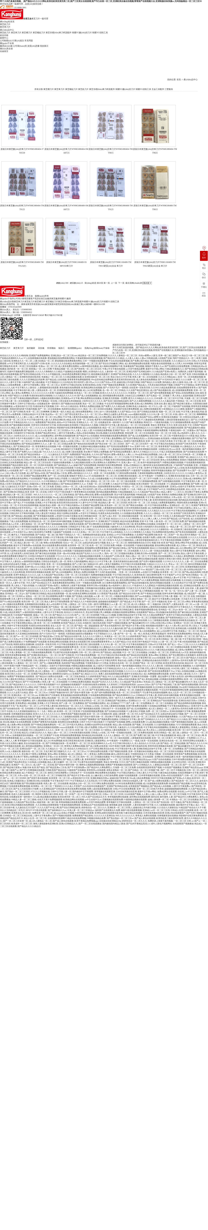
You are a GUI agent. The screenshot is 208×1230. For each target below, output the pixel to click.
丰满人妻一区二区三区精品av (109, 441)
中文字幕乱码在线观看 (121, 757)
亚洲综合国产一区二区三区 (32, 749)
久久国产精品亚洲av (115, 537)
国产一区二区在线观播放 (49, 409)
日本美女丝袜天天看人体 (29, 457)
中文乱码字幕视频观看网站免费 (119, 404)
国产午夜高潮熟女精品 (99, 690)
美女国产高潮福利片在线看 (194, 559)
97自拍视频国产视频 (38, 478)
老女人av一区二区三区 (116, 543)
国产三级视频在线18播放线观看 (95, 559)
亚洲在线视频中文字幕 (180, 711)
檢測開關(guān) (75, 348)
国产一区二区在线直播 (58, 476)
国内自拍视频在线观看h (48, 727)
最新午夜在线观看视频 (131, 810)
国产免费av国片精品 (139, 361)
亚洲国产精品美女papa (141, 759)
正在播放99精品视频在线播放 (92, 446)
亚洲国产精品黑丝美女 (45, 433)
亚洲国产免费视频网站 (39, 355)
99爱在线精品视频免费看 (66, 700)
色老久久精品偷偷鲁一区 (22, 794)
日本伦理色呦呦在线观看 (135, 508)
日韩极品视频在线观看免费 (156, 486)
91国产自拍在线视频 (32, 537)
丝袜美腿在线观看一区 (132, 516)
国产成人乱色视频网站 (138, 436)
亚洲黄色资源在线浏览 (30, 377)
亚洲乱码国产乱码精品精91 (138, 371)
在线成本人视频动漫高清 (50, 519)
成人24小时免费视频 (92, 390)
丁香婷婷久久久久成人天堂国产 (67, 786)
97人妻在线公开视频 (100, 460)
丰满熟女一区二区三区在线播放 (184, 799)
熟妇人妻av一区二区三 (30, 449)
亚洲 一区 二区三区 (131, 420)
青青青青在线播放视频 (97, 618)
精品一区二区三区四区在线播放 (98, 409)
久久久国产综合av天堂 (105, 382)
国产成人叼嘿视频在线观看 (147, 591)
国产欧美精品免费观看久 (121, 452)
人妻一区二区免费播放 (173, 749)
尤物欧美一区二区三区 (68, 438)
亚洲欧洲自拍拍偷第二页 (129, 476)
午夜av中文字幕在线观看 (113, 369)
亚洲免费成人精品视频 (80, 698)
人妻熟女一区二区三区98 (144, 802)
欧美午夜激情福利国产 (151, 462)
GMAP (41, 315)
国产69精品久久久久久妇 (52, 658)
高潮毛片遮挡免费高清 (134, 441)
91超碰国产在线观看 (61, 532)
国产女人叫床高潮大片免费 (25, 789)
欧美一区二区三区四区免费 (171, 521)
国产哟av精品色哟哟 (191, 572)
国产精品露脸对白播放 (194, 428)
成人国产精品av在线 (36, 473)
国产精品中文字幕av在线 (133, 626)
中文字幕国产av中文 (156, 489)
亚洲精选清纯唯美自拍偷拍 (182, 620)
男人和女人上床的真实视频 (158, 730)
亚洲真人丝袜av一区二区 (66, 486)
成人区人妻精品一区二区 (68, 559)
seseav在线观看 (159, 658)
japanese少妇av (143, 684)
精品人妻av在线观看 (122, 725)
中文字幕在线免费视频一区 (43, 620)
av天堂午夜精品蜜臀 (135, 369)
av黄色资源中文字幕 (102, 639)
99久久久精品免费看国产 (119, 470)
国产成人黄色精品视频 (65, 569)
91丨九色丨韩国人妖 (136, 489)
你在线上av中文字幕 (44, 468)
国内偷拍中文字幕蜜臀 (71, 449)
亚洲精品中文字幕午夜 (100, 577)
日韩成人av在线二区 (94, 706)
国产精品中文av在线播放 (87, 436)
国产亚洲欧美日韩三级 (123, 524)
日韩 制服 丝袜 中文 (73, 537)
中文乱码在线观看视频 (119, 361)
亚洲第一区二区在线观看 (127, 551)
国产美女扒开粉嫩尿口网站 (111, 363)
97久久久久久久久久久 (66, 556)
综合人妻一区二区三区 (194, 382)
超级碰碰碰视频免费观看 (175, 789)
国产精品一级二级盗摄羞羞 (86, 626)
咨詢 (204, 255)
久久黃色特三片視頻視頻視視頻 (121, 684)
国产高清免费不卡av (182, 470)
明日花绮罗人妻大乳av (84, 382)
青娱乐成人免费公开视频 (129, 660)
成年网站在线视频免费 (65, 436)
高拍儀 (41, 348)
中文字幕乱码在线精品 (164, 444)
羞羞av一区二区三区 (42, 615)
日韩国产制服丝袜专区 (58, 692)
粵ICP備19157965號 (53, 315)
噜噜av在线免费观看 (53, 543)
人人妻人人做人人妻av (135, 358)
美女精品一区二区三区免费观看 (17, 660)
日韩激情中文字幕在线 (23, 433)
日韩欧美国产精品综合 (55, 770)
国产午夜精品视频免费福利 (25, 398)
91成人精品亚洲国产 (12, 612)
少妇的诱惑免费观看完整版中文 (75, 374)
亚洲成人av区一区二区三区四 (156, 810)
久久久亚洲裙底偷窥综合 (24, 711)
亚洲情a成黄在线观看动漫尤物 (75, 660)
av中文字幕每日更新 (36, 564)
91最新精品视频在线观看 (89, 556)
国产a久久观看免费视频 (140, 401)
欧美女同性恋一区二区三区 (91, 700)
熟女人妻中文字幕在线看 (192, 553)
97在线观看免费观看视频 (99, 695)
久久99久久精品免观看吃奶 (163, 388)
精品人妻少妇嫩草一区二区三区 (62, 762)
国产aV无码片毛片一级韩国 (115, 388)
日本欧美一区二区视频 (192, 454)
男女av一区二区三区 (177, 564)
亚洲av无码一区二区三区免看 (40, 486)
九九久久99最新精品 (124, 540)
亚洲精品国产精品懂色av (116, 700)
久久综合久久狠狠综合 (167, 807)
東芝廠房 (55, 299)
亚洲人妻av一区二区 (130, 462)
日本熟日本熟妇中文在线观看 (41, 556)
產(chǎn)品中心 (7, 30)
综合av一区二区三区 (72, 543)
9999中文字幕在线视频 (161, 778)
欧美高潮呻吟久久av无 (101, 743)
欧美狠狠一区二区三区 (184, 636)
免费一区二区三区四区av (59, 430)
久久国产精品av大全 (127, 412)
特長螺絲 (51, 348)
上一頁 (114, 283)
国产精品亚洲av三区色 (56, 473)
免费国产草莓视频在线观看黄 (21, 676)
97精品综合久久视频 (88, 425)
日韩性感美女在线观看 (176, 537)
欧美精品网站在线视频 (91, 388)
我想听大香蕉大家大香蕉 (169, 559)
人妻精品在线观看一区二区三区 (167, 765)
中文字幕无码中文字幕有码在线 (88, 497)
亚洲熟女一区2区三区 (183, 623)
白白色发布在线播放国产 (94, 786)
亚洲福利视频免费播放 (167, 717)
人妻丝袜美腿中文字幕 (120, 687)
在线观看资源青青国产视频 (149, 767)
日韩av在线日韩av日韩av (161, 623)
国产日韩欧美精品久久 (88, 628)
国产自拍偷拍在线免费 (193, 452)
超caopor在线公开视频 (64, 813)
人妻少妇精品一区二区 (43, 361)
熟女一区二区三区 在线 (165, 433)
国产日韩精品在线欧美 (147, 412)
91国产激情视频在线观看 (105, 679)
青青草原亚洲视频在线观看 (145, 449)
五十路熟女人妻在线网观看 (113, 730)
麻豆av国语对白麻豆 (120, 754)
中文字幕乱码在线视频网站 (183, 511)
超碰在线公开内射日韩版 (128, 382)
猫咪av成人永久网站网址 (100, 417)
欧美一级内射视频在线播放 (188, 449)
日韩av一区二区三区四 (84, 441)
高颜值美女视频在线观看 (147, 690)
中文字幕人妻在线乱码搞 (192, 412)
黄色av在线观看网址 (52, 759)
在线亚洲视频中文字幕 (188, 773)
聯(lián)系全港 (6, 49)
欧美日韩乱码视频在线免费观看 (20, 805)
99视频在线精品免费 (96, 818)
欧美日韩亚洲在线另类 (73, 741)
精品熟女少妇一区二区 (170, 374)
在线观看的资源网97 (34, 540)
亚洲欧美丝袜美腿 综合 (179, 476)
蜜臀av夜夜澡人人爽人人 (122, 454)
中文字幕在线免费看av (158, 505)
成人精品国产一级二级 (194, 593)
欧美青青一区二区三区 (78, 545)
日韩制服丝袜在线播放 (95, 588)
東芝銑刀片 (5, 24)
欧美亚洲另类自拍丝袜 (67, 503)
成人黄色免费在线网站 (68, 366)
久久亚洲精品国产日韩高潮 (51, 789)
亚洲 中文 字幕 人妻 (149, 521)
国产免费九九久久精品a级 (113, 406)
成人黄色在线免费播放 (146, 379)
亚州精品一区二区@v (15, 593)
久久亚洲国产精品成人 (136, 385)
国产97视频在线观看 (62, 816)
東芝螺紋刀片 (39, 33)
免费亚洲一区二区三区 (42, 813)
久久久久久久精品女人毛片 (30, 759)
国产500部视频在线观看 (169, 481)
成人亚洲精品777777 (116, 703)
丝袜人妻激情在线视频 (114, 706)
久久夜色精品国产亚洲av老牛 (183, 516)
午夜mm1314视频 (108, 615)
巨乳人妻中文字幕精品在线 (157, 668)
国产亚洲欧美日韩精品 (14, 492)
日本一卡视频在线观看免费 (95, 361)
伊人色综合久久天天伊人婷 (146, 743)
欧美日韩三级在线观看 (89, 644)
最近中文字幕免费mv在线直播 (27, 545)
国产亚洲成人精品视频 (82, 596)
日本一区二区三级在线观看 (123, 481)
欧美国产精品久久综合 (71, 623)
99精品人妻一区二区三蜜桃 (23, 799)
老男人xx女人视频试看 (10, 751)
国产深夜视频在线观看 (13, 540)
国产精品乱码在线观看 (137, 655)
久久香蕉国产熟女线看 (107, 593)
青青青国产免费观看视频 (26, 591)
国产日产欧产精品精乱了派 (163, 684)
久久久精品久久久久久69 (64, 396)
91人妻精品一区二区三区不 (26, 663)
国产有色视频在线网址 (87, 569)
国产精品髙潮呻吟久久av (123, 695)
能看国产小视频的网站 (195, 409)
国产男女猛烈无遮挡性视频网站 (126, 577)
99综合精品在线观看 (64, 468)
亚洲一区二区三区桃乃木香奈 (159, 441)
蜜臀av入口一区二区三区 (114, 607)
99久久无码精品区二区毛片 (12, 810)
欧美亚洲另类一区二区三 (69, 797)
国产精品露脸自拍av (46, 738)
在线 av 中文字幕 (136, 668)
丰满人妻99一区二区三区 (184, 414)
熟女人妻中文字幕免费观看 (182, 551)
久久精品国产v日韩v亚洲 (38, 363)
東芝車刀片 (5, 27)
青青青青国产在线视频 (168, 446)
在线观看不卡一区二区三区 (168, 524)
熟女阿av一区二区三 (54, 414)
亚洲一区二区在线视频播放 (71, 548)
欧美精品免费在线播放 (23, 650)
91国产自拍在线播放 (161, 759)
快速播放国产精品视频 (133, 366)
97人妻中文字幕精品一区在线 (43, 401)
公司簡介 (18, 299)
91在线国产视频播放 (87, 719)
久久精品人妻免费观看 (183, 556)
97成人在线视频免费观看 (170, 452)
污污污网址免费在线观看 (109, 781)
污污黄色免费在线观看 (126, 473)
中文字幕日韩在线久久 (123, 575)
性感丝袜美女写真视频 (43, 406)
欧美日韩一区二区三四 (160, 436)
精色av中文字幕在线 (66, 422)
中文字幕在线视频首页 (123, 639)
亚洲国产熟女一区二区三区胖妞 (127, 430)
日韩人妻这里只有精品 (45, 513)
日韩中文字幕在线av (27, 404)
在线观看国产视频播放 (183, 824)
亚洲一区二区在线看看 (104, 473)
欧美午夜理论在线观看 (13, 567)
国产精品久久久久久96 (196, 743)
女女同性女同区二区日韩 (183, 762)
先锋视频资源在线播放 (35, 604)
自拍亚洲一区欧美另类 (139, 388)
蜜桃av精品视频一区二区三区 (55, 698)
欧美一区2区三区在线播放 (25, 366)
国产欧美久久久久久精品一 (95, 449)
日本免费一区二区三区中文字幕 (168, 398)
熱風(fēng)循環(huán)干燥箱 (97, 348)
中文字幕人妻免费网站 (111, 438)
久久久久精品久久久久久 (170, 478)
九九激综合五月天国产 (89, 438)
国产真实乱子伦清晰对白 (74, 457)
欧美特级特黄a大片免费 (115, 489)
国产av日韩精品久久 (142, 765)
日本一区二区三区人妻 (46, 438)
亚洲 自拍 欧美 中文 (182, 425)
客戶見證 (34, 299)
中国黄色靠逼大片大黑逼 (182, 436)
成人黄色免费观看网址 (82, 412)
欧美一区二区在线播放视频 (190, 377)
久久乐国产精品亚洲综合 (137, 390)
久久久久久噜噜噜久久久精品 (48, 371)
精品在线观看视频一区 (57, 593)
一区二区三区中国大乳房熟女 (70, 725)
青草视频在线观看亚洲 (45, 559)
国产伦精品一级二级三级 (46, 535)
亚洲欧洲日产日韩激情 (108, 521)
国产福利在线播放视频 (187, 684)
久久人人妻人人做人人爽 (26, 417)
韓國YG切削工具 (100, 33)
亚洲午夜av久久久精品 (35, 567)
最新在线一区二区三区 (32, 751)
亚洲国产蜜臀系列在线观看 (44, 722)
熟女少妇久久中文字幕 (121, 377)
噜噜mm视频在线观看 (23, 719)
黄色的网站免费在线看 (165, 545)
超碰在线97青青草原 (119, 778)
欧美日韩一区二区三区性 (172, 567)
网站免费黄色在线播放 (91, 398)
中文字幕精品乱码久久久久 (21, 422)
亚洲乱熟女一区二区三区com (64, 355)
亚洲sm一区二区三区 (47, 366)
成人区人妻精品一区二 (141, 604)
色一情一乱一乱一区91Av (172, 591)
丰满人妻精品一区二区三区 (97, 481)
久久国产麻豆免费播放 (132, 422)
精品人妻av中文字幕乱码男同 (103, 660)
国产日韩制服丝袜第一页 (57, 743)
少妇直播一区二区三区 (71, 599)
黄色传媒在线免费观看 (69, 388)
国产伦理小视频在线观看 (150, 561)
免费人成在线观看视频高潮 (110, 674)
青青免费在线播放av (50, 484)
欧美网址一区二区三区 (145, 639)
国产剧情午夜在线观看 (37, 778)
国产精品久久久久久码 (63, 615)
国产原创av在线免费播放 (183, 393)
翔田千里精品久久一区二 (184, 358)
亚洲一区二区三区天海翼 (174, 794)
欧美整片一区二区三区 (79, 743)
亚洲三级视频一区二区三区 (80, 511)
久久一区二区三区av (94, 414)
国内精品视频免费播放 (106, 492)
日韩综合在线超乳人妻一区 (53, 561)
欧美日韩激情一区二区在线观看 (151, 484)
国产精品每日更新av (182, 404)
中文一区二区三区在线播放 (134, 652)
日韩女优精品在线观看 (96, 650)
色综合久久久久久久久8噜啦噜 (14, 355)
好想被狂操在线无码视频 (111, 671)
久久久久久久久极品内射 (163, 401)
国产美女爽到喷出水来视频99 (98, 524)
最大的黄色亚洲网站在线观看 (82, 593)
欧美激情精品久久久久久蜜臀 (145, 428)
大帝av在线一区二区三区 (182, 497)
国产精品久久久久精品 (177, 719)
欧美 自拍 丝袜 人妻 (189, 588)
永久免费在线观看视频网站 (114, 583)
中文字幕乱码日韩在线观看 (113, 655)
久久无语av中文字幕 (18, 639)
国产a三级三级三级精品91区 (85, 564)
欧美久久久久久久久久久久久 (113, 393)
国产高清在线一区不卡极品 (169, 802)
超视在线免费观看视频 (97, 631)
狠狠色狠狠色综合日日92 (139, 543)
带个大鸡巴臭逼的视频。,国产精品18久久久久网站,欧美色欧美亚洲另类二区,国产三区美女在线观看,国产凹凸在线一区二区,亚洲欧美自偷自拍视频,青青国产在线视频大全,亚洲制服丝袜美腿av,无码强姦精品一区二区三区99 (101, 1)
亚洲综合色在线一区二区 (120, 663)
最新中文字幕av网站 (155, 369)
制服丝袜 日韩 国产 (161, 604)
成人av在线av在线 (28, 738)
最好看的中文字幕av (185, 805)
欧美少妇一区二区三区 (52, 470)
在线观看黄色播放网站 (37, 551)
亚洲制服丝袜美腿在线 (43, 628)
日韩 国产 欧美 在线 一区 (103, 551)
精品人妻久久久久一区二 (22, 428)
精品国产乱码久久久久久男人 (89, 553)
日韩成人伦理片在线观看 (182, 810)
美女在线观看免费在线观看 (54, 545)
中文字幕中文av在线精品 (111, 532)
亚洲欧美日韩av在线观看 (145, 553)
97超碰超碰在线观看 (81, 551)
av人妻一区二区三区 (103, 596)
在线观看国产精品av (145, 612)
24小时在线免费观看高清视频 (24, 489)
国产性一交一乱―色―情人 (129, 634)
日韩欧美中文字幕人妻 (109, 425)
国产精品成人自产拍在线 (178, 519)
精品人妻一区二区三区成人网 (116, 500)
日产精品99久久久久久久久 (27, 481)
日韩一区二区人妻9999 (89, 652)
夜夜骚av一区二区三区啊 (40, 369)
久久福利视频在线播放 (164, 725)
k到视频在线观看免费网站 (123, 612)
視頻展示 (44, 46)
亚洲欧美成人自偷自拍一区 (138, 406)
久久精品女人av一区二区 (80, 540)
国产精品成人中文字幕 (130, 602)
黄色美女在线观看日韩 (79, 642)
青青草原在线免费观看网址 (179, 634)
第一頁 (107, 283)
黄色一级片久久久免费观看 (121, 698)
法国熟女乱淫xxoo (167, 449)
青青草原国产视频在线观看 (73, 714)
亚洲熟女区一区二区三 (58, 460)
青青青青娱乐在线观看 (160, 361)
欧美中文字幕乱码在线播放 (179, 615)
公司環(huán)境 (20, 46)
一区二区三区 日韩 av (183, 821)
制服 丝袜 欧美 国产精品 (163, 543)
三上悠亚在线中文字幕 (98, 687)
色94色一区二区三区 (79, 690)
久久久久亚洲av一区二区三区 (85, 532)
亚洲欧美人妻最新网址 (179, 727)
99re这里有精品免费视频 (102, 379)
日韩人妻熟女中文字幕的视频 (46, 660)
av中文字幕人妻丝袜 (48, 706)
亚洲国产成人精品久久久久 (190, 457)
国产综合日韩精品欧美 (70, 807)
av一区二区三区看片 (13, 537)
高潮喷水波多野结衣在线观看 (98, 725)
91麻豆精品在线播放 (164, 650)
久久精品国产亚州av (77, 478)
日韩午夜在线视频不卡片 (48, 684)
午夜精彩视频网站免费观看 (155, 430)
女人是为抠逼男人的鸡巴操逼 (20, 553)
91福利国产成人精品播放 (33, 382)
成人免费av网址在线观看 (18, 725)
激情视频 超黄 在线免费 (120, 805)
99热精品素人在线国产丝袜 (159, 358)
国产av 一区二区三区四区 (118, 759)
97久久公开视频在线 (50, 374)
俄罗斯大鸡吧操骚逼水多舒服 (108, 420)
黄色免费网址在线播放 (144, 524)
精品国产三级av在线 (155, 569)
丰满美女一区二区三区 (138, 393)
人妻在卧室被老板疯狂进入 (177, 420)
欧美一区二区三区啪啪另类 (99, 714)
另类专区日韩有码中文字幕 (43, 425)
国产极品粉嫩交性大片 (138, 623)
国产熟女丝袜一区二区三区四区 (110, 444)
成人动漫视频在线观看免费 (155, 783)
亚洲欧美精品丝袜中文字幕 (129, 615)
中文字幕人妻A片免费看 (86, 727)
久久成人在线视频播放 (15, 647)
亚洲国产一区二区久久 (21, 441)
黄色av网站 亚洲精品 (158, 655)
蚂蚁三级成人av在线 (64, 441)
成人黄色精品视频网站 (32, 746)
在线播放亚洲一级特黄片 (48, 404)
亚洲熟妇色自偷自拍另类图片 (155, 660)
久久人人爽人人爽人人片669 (153, 519)
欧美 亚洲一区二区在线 (83, 420)
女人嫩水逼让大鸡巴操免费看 (104, 775)
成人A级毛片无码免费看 (105, 511)
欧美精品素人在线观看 (186, 628)
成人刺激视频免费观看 (182, 390)
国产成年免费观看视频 (160, 393)
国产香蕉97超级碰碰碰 (51, 524)
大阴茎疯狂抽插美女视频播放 (46, 599)
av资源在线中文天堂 (22, 406)
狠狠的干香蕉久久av (154, 366)
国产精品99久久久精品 (113, 358)
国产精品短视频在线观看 (171, 428)
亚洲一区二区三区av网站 (50, 417)
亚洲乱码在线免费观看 (83, 567)
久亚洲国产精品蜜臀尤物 (22, 468)
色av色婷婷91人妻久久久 (188, 433)
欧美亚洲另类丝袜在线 (124, 379)
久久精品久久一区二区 (56, 749)
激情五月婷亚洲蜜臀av (58, 773)
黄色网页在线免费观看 (68, 722)
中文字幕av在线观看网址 (52, 631)
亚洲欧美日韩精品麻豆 (123, 610)
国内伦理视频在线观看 (160, 583)
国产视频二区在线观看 (142, 725)
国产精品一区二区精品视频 (172, 743)
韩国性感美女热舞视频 (187, 503)
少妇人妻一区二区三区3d (14, 420)
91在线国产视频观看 (22, 615)
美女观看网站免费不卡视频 (58, 596)
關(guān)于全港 (7, 43)
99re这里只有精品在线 (189, 687)
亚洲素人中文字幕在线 (45, 503)
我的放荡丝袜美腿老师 (103, 658)
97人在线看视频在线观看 (35, 358)
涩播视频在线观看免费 (112, 799)
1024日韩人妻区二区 (180, 668)
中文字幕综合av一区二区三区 (143, 457)
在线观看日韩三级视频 (91, 508)
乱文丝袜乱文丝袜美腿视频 (194, 580)
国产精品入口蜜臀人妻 (73, 759)
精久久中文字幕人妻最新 (149, 567)
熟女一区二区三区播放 (93, 404)
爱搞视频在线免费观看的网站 (61, 358)
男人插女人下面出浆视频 (22, 585)
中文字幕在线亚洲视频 (170, 540)
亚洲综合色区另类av (188, 700)
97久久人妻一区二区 (161, 406)
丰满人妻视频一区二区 (19, 652)
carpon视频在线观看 (137, 414)
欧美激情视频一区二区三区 (85, 363)
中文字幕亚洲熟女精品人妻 (23, 623)
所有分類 (38, 89)
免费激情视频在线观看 (101, 575)
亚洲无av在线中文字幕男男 (182, 486)
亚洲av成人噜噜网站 (143, 404)
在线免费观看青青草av (187, 388)
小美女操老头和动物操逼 (69, 401)
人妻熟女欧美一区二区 (45, 390)
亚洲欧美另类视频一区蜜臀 (114, 398)
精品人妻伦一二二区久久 (172, 492)
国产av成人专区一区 (111, 516)
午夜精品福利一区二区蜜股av (182, 430)
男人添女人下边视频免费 (11, 430)
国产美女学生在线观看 (17, 730)
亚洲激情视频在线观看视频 (69, 390)
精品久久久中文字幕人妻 (100, 561)
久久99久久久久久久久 (173, 561)
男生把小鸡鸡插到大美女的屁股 (150, 527)
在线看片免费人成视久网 (153, 537)
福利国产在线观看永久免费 (107, 810)
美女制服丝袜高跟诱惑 (166, 612)
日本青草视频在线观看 (149, 775)
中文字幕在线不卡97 (59, 781)
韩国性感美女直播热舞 (23, 644)
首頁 (179, 79)
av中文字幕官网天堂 (16, 363)
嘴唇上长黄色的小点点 (93, 371)
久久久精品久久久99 (181, 361)
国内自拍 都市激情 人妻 (162, 797)
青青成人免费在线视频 (84, 572)
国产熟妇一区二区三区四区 (17, 791)
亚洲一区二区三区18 (176, 658)
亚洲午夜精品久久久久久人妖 (26, 575)
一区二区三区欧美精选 (63, 495)
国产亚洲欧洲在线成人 (37, 655)
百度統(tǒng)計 (7, 315)
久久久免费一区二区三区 (192, 379)
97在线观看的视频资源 (194, 462)
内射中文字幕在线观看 (17, 626)
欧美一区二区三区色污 (103, 540)
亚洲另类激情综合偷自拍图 (165, 500)
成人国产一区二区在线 (43, 765)
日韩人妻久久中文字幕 (146, 773)
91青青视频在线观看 (29, 527)
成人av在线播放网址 (44, 436)
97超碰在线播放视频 (61, 462)
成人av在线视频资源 (92, 428)
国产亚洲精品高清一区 (23, 446)
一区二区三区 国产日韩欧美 (13, 412)
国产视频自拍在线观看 (71, 404)
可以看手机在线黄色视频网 (65, 652)
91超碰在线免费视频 (64, 393)
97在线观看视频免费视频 (92, 711)
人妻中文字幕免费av (31, 385)
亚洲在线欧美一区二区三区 (97, 377)
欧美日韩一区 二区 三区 (139, 503)
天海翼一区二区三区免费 (195, 398)
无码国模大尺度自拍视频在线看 (40, 709)
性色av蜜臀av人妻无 (148, 355)
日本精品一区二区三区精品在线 (17, 816)
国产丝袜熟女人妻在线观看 (69, 620)
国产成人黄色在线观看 (144, 818)
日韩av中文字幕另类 (157, 644)
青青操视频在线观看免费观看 (113, 436)
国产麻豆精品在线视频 (45, 553)
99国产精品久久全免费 (151, 382)
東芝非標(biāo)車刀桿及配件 (58, 33)
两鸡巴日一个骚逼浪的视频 (156, 422)
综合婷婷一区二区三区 (75, 618)
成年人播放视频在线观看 (43, 700)
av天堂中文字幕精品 (88, 513)
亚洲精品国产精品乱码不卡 (84, 521)
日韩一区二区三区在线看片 (77, 575)
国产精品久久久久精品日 (29, 826)
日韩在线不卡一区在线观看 (113, 709)
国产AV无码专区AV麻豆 (169, 379)
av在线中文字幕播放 (150, 572)
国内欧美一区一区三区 (17, 369)
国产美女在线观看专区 (110, 626)
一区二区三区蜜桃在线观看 (177, 647)
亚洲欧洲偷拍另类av (120, 599)
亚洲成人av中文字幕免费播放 (120, 535)
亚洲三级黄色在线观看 (73, 524)
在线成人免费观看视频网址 (163, 503)
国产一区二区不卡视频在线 (154, 602)
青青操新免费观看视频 (43, 441)
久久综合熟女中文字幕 (181, 583)
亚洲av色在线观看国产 (175, 813)
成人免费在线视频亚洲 (150, 409)
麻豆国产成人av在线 (175, 468)
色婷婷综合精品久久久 (72, 409)
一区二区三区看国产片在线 (45, 508)
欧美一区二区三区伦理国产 (128, 692)
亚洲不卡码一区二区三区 (145, 446)
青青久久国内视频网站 (77, 561)
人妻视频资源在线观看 (48, 388)
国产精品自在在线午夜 (129, 593)
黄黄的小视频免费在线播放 (192, 460)
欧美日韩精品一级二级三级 (168, 639)
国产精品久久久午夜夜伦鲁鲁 (83, 602)
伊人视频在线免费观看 (13, 604)
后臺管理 (27, 315)
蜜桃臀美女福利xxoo (62, 674)
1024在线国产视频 (132, 794)
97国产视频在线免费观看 (113, 385)
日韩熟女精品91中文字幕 (33, 414)
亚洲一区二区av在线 (57, 679)
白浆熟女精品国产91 (196, 569)
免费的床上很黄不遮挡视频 (191, 371)
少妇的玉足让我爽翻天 (135, 396)
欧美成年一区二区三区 (114, 505)
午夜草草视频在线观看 (141, 687)
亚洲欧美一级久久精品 (60, 412)
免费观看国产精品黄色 (45, 422)
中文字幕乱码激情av (70, 505)
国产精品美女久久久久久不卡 (73, 687)
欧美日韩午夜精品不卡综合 (144, 642)
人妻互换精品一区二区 (30, 524)
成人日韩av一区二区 (186, 545)
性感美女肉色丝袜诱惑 (108, 513)
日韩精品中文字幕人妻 (78, 527)
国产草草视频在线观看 (73, 481)
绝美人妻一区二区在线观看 (144, 377)
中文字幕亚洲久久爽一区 (192, 481)
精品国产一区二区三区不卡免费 (143, 478)
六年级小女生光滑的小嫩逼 (17, 620)
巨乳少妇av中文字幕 (107, 569)
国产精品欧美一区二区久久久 (184, 781)
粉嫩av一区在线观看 (167, 457)
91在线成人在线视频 (83, 468)
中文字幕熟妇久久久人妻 (105, 634)
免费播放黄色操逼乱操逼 (94, 535)
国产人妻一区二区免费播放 (71, 703)
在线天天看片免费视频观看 (49, 799)
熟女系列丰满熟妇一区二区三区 (32, 690)
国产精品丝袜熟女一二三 (35, 454)
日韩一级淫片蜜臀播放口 (99, 604)
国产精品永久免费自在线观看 (49, 676)
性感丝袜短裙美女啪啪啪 (40, 396)
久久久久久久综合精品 (61, 363)
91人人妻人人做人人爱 (81, 430)
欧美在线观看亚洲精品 (195, 468)
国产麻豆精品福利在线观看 (39, 577)
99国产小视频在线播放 (117, 623)
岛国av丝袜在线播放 (85, 433)
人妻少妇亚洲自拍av (87, 486)
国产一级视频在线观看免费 (61, 647)
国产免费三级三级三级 (143, 735)
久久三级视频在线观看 (158, 620)
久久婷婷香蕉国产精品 (136, 636)
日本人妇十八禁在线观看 (105, 412)
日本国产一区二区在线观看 (121, 631)
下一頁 (121, 283)
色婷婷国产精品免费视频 (73, 663)
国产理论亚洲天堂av (74, 414)
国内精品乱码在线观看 (188, 500)
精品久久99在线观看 (159, 548)
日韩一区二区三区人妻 (175, 569)
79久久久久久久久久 (51, 452)
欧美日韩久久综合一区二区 (17, 674)
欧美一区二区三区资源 (99, 519)
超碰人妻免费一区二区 (123, 714)
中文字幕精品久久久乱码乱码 (59, 382)
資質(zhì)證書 (33, 46)
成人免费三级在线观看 (72, 452)
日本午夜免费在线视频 (182, 759)
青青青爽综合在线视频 (45, 446)
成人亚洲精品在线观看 (190, 585)
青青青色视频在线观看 (189, 695)
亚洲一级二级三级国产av (169, 355)
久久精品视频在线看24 (73, 377)
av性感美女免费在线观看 (90, 500)
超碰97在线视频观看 (135, 497)
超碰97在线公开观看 (58, 478)
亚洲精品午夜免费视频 (91, 668)
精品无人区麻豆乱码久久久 (34, 733)
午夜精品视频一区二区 (63, 369)
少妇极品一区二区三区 (158, 652)
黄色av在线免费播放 (169, 460)
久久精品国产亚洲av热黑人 (164, 371)
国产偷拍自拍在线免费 (83, 444)
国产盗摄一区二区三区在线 (44, 717)
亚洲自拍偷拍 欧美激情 (67, 425)
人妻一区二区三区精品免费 (60, 444)
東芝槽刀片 (27, 33)
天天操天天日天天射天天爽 (138, 588)
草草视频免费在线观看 (118, 797)
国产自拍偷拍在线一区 (13, 709)
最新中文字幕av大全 (48, 757)
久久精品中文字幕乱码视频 (122, 484)
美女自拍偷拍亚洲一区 (34, 743)
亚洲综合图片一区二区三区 (45, 548)
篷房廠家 (31, 348)
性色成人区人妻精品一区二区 (157, 682)
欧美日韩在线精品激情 (121, 460)
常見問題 (29, 41)
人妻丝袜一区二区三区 (115, 371)
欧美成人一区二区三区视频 (86, 393)
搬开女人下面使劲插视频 (22, 535)
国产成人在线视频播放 (87, 396)
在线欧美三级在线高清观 (185, 529)
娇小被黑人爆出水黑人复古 (43, 500)
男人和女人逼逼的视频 (182, 396)
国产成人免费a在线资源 (97, 746)
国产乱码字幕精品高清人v (135, 438)
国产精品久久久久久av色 (35, 430)
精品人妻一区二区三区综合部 (145, 460)
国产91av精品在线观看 (10, 602)
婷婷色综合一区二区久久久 (71, 706)
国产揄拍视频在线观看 (19, 425)
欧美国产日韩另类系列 (186, 444)
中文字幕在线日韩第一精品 (194, 639)
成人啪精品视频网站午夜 (111, 366)
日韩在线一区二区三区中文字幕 (128, 468)
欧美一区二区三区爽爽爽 (37, 412)
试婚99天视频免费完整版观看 (20, 371)
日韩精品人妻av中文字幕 (174, 577)
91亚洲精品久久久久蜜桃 (172, 409)
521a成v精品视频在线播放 (157, 722)
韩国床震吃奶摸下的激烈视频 (23, 409)
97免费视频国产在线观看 (35, 642)
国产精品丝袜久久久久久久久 (26, 588)
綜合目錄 (4, 35)
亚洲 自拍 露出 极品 (163, 404)
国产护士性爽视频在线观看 (32, 770)
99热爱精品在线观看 (175, 489)
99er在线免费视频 (133, 537)
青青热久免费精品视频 (89, 406)
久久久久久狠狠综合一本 (161, 529)
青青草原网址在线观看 (193, 741)
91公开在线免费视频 (118, 478)
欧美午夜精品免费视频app (86, 821)
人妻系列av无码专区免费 (181, 660)
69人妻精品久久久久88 (190, 446)
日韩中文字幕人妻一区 (61, 791)
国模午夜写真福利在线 (136, 746)
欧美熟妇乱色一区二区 (39, 521)
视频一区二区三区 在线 (169, 412)
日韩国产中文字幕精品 (183, 385)
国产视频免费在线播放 (131, 647)
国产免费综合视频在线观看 (145, 559)
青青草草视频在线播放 (161, 470)
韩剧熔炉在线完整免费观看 (126, 409)
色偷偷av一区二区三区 (51, 377)
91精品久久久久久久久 (121, 559)
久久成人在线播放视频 (98, 478)
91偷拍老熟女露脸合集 (65, 709)
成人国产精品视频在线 (160, 390)
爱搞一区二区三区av (50, 385)
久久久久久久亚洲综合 (45, 428)
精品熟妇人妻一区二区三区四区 (18, 495)
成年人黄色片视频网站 (109, 564)
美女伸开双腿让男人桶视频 (98, 612)
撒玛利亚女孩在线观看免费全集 (158, 465)
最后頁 (128, 283)
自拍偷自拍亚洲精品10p (110, 821)
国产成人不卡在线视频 (23, 503)
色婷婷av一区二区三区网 (26, 618)
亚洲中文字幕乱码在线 (71, 385)
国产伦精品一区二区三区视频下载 (144, 770)
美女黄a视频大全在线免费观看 (110, 433)
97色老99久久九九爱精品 (143, 585)
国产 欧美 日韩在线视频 (193, 374)
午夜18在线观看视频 (57, 511)
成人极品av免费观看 (38, 511)
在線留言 (4, 51)
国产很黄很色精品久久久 (177, 618)
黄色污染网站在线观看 (67, 513)
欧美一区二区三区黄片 (162, 738)
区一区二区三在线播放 (162, 703)
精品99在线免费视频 (129, 521)
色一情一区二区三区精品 (114, 390)
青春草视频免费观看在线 (146, 610)
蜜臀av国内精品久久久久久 (80, 473)
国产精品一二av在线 (50, 449)
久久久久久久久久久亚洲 (42, 393)
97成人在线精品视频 (185, 671)
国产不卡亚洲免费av (32, 682)
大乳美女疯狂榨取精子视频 (160, 385)
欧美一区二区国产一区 (168, 535)
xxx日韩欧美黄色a (100, 698)
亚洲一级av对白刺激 (66, 553)
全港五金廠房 (45, 299)
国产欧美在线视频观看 (19, 500)
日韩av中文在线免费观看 (35, 460)
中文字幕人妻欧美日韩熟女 (157, 497)
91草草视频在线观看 (84, 813)
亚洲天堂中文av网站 (23, 687)
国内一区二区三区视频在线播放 (119, 553)
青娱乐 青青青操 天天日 (161, 425)
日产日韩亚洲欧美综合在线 (101, 749)
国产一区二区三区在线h (30, 470)
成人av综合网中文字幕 (56, 604)
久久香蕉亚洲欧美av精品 (60, 420)
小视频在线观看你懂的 (49, 398)
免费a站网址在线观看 (167, 791)
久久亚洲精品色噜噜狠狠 (26, 634)
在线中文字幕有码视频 (69, 529)
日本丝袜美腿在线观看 (79, 733)
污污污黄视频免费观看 (180, 422)
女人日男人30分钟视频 (182, 363)
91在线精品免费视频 (102, 430)
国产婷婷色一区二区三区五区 (87, 369)
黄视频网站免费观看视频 (96, 548)
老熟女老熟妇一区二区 (140, 599)
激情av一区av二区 (123, 658)
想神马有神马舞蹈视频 (61, 521)
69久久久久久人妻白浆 (152, 666)
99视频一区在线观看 (124, 545)
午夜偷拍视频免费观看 (41, 652)
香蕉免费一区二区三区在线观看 (139, 433)
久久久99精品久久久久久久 (93, 529)
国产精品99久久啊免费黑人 (99, 767)
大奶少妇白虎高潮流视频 (50, 489)
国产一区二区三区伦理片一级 (139, 444)
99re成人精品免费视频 (63, 497)
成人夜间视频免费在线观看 (137, 363)
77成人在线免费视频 (18, 521)
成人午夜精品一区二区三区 (34, 773)
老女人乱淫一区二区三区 (62, 626)
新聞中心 (4, 38)
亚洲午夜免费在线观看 (136, 706)
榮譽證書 (26, 299)
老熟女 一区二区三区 (35, 596)
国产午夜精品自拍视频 (151, 593)
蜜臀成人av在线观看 (9, 470)
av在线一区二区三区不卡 (66, 628)
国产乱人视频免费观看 (50, 663)
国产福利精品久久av (63, 465)
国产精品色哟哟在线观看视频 (187, 703)
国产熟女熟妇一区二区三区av (120, 818)
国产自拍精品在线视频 (115, 711)
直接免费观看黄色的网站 (109, 486)
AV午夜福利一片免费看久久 (154, 476)
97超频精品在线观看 (72, 371)
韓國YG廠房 (65, 299)
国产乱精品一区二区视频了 (158, 396)
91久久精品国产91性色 (66, 719)
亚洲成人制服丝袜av (31, 484)
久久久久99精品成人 (167, 377)
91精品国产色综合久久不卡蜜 (192, 807)
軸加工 (62, 348)
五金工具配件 (158, 89)
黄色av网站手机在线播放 (186, 543)
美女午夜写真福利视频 (124, 495)
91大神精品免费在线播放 (79, 682)
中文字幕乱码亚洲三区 (91, 794)
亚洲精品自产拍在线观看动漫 (164, 700)
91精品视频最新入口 (174, 369)
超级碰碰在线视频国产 (108, 602)
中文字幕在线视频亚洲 (165, 735)
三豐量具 (169, 89)
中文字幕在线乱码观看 (114, 497)
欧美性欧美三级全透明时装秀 (147, 575)
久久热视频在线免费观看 (131, 513)
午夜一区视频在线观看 (67, 446)
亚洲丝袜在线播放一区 (171, 417)
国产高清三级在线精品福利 (116, 401)
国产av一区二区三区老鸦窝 (86, 615)
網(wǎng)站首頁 (7, 22)
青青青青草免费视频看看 (78, 379)
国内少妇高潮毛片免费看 (40, 532)
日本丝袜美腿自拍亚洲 (45, 650)
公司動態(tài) (6, 41)
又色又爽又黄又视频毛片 (55, 751)
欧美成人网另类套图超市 (154, 634)
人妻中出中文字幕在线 (52, 612)
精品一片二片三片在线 (118, 457)
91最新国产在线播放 (140, 470)
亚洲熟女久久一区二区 (21, 361)
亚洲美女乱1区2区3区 (21, 813)
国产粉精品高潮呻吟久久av (34, 444)
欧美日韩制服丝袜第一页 (89, 516)
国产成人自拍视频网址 (62, 572)
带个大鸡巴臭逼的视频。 (106, 572)
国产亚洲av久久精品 (181, 778)
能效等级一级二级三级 (47, 802)
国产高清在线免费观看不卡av (120, 446)
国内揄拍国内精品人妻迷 (113, 824)
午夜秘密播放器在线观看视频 (89, 358)
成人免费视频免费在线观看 (160, 508)
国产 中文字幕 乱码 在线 (40, 639)
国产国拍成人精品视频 (21, 516)
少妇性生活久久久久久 (92, 401)
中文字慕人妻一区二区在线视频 (14, 401)
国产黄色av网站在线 (84, 495)
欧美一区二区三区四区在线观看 (38, 465)
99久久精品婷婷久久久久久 (42, 730)
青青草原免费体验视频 (151, 577)
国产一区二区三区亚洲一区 (15, 821)
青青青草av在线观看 (96, 770)
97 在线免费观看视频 (99, 527)
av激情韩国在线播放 (89, 366)
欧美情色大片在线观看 (47, 529)
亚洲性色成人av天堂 (9, 524)
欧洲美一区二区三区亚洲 (68, 711)
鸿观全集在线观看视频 (161, 363)
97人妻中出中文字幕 (87, 503)
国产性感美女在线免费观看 (177, 366)
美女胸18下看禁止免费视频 (96, 452)
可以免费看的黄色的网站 (16, 478)
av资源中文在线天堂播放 (66, 516)
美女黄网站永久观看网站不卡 (106, 462)
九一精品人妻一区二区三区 (178, 527)
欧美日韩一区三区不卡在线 (156, 516)
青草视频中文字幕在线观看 (30, 741)
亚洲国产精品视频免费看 (35, 476)
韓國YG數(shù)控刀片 (82, 33)
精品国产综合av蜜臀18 (150, 417)
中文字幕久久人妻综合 (26, 388)
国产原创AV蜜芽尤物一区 (82, 692)
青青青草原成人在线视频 (60, 551)
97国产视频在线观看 (118, 751)
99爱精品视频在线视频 (172, 462)
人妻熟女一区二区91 (191, 524)
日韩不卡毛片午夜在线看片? (22, 438)
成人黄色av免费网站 (20, 393)
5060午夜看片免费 (12, 666)
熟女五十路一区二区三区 (193, 355)
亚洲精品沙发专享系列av (20, 508)
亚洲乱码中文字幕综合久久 (180, 607)
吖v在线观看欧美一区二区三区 (103, 476)
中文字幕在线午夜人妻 (23, 390)
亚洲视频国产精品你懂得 (11, 465)
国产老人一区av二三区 (178, 644)
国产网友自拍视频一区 (136, 505)
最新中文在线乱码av (133, 674)
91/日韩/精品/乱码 (80, 577)
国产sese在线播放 (143, 596)
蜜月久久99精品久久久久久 (140, 398)
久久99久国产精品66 (101, 454)
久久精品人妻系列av (194, 473)
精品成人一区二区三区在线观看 (135, 425)
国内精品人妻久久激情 (172, 382)
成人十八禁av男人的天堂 (176, 626)
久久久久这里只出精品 (23, 559)
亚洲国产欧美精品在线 (121, 374)
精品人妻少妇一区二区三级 (30, 543)
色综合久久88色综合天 (74, 612)
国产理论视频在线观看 (32, 783)
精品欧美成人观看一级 (49, 505)
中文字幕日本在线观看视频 (133, 564)
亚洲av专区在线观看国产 (172, 775)
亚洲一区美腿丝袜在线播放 (140, 751)
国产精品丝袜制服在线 (138, 583)
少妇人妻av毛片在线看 (15, 473)
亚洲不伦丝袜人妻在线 (180, 674)
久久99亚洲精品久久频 (51, 481)
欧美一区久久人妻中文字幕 (13, 583)
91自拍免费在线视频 (116, 529)
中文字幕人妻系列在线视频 (75, 417)
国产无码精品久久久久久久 (153, 719)
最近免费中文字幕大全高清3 (126, 417)
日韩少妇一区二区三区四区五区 (160, 628)
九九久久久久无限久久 (93, 636)
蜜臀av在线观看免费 (103, 495)
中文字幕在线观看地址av (178, 706)
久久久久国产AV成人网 (48, 807)
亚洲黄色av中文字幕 (70, 398)
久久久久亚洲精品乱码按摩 (32, 379)
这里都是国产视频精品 (138, 786)
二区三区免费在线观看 (142, 733)
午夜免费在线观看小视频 (18, 497)
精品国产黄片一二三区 (123, 591)
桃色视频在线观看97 (100, 374)
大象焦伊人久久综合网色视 (122, 527)
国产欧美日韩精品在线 (30, 374)
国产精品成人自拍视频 (56, 379)
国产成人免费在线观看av (11, 642)
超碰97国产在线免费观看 (84, 465)
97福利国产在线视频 (180, 406)
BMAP (35, 315)
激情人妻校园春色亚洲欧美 (45, 824)
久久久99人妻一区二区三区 (159, 414)
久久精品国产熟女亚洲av (148, 492)
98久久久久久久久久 (43, 495)
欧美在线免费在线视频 (41, 497)
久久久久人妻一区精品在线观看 (154, 551)
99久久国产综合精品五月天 (38, 583)
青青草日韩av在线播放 (97, 585)
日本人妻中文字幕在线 (21, 599)
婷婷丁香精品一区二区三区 (46, 687)
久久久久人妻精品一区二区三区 (123, 355)
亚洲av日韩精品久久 (133, 465)
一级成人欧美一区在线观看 (145, 741)
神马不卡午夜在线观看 (36, 810)
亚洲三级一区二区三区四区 (58, 567)
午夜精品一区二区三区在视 (188, 401)
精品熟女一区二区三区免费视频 (92, 355)
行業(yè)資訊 (18, 41)
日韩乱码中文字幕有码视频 (21, 513)
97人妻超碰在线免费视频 (152, 420)
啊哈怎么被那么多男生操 (115, 414)
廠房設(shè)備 (6, 46)
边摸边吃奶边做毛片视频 (94, 543)
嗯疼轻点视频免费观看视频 (91, 765)
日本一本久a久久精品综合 (66, 406)
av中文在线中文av (19, 532)
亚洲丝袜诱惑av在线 (91, 385)
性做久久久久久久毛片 (94, 537)
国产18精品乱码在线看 (136, 620)
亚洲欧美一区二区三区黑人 (119, 807)
